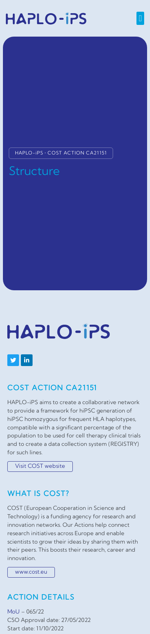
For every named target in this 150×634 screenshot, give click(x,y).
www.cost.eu (31, 572)
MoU (13, 612)
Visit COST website (40, 466)
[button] (140, 18)
